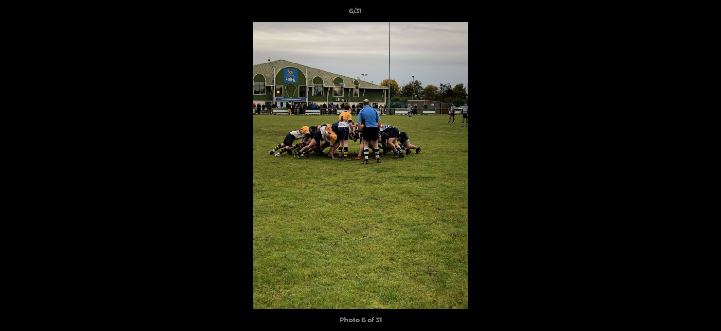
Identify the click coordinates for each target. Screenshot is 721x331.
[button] (682, 13)
